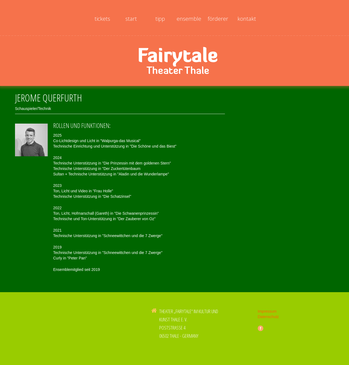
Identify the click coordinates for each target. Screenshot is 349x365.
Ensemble (189, 18)
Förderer (218, 18)
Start (131, 18)
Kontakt (246, 18)
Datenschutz (268, 320)
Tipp (160, 18)
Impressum (267, 314)
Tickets (102, 18)
